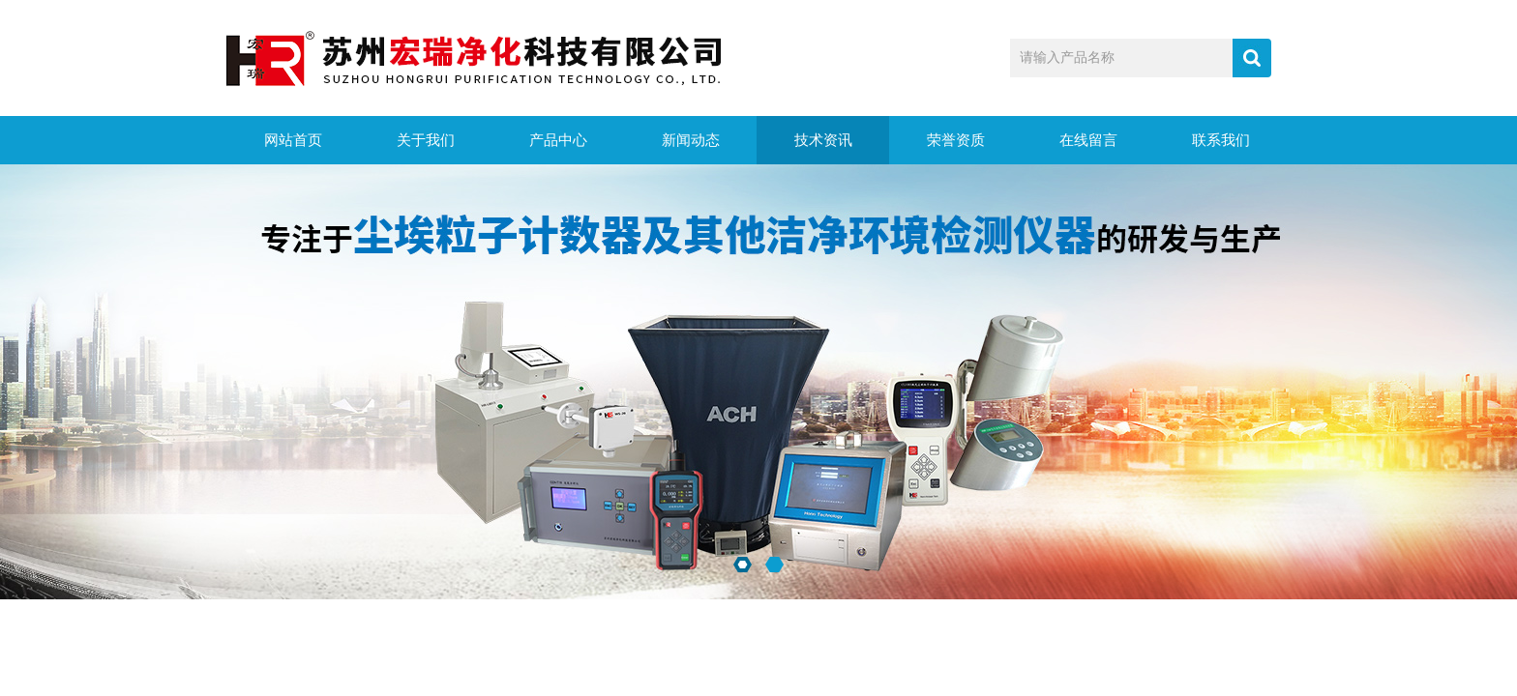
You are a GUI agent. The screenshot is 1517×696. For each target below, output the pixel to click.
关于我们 (426, 140)
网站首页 (293, 140)
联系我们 (1221, 140)
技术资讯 (823, 140)
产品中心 (558, 140)
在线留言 (1088, 140)
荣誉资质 (956, 140)
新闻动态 (691, 140)
